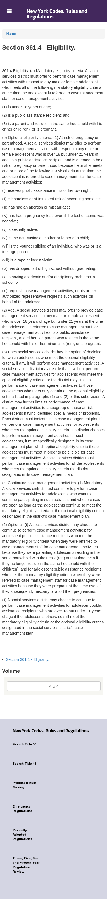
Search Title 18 (24, 763)
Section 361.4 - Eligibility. (27, 659)
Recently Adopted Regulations (22, 835)
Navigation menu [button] (9, 11)
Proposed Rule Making (24, 785)
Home (11, 33)
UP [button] (53, 686)
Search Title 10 (24, 744)
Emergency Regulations (22, 809)
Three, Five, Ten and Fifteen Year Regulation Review (26, 865)
